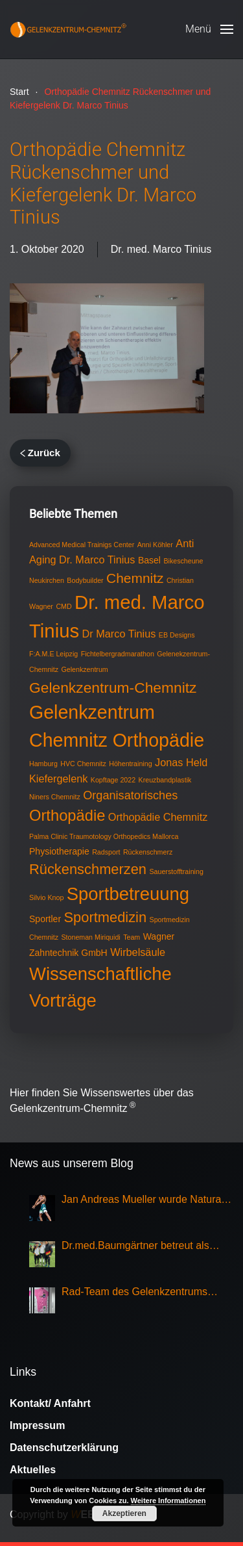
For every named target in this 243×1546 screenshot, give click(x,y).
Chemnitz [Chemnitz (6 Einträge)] (134, 578)
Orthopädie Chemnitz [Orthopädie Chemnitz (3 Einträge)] (158, 817)
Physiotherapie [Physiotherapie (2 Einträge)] (59, 851)
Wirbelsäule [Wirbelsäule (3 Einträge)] (137, 952)
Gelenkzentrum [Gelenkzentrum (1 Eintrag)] (84, 669)
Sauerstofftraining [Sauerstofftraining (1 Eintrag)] (176, 871)
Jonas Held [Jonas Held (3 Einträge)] (181, 762)
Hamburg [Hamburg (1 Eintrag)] (43, 763)
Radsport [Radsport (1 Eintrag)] (106, 852)
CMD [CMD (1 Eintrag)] (63, 606)
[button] (209, 29)
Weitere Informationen (168, 1500)
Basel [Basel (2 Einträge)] (149, 560)
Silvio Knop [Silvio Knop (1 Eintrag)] (46, 897)
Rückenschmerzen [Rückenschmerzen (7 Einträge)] (87, 869)
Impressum (37, 1425)
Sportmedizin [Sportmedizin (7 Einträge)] (105, 917)
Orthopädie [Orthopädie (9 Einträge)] (67, 815)
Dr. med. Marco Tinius (161, 249)
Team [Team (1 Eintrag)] (131, 937)
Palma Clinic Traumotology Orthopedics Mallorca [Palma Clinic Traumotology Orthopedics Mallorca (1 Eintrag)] (103, 836)
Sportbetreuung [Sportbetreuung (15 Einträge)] (128, 894)
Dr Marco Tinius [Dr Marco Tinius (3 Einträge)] (119, 633)
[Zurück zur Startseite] (68, 29)
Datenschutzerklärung (64, 1447)
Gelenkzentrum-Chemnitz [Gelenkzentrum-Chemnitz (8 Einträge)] (112, 687)
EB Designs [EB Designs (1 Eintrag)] (177, 635)
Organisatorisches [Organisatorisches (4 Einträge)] (130, 795)
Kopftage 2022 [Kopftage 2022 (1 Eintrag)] (113, 780)
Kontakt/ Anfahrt (50, 1403)
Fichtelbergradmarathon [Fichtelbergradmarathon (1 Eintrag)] (117, 654)
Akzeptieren (124, 1513)
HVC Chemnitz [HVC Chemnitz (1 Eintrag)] (83, 763)
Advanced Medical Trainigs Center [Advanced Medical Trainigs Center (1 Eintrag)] (81, 544)
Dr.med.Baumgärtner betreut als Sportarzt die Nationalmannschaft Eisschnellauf (138, 1247)
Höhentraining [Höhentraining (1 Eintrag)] (130, 763)
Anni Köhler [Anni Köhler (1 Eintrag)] (155, 544)
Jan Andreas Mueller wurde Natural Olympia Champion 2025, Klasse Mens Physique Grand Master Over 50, (143, 1200)
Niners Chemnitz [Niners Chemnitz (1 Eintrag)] (54, 797)
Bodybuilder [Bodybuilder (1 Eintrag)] (85, 580)
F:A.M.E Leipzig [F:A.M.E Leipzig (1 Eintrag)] (53, 654)
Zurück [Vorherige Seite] (40, 452)
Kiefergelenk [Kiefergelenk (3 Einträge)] (58, 778)
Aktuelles (33, 1469)
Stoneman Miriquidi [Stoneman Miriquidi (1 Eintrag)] (90, 937)
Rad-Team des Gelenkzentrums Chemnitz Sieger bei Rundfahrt (134, 1293)
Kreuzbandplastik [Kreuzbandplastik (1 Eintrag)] (165, 780)
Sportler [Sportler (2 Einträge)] (45, 919)
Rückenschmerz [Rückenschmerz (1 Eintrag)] (147, 852)
